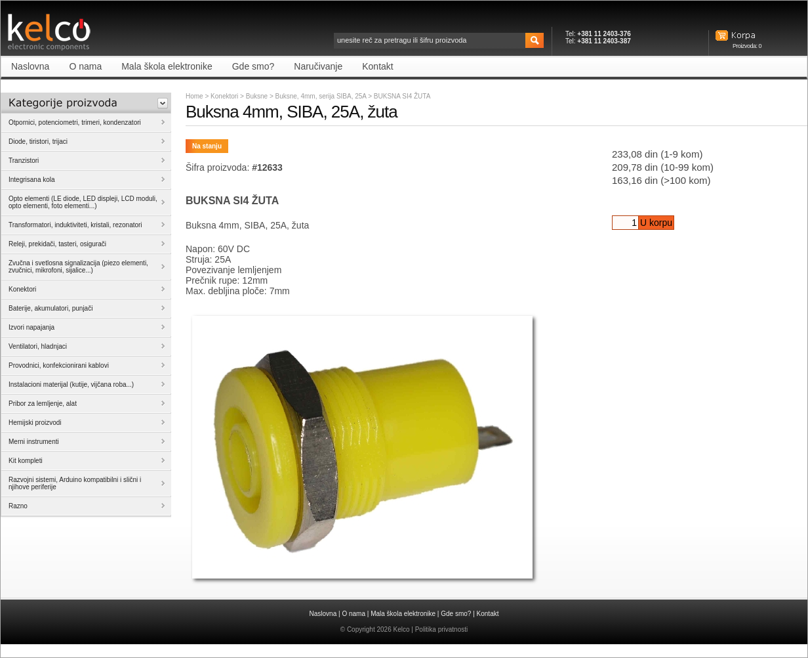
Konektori (224, 96)
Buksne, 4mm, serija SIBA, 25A (322, 96)
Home (194, 96)
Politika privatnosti (441, 629)
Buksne (258, 96)
